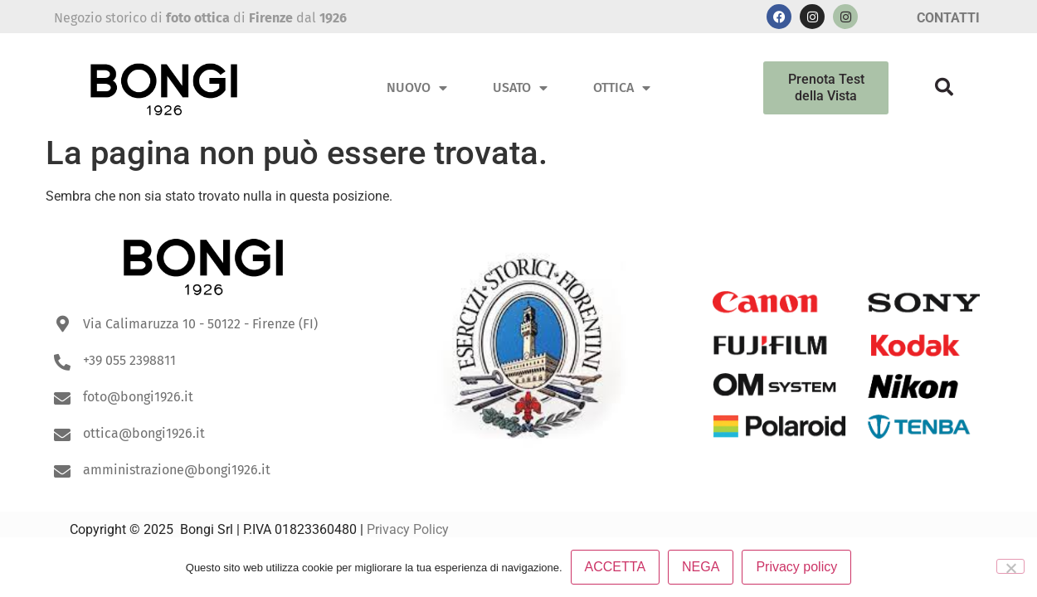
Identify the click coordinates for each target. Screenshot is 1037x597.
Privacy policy (796, 567)
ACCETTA (615, 567)
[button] (944, 87)
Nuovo (417, 88)
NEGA (700, 567)
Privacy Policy (408, 529)
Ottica (621, 88)
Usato (520, 88)
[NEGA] (1010, 566)
